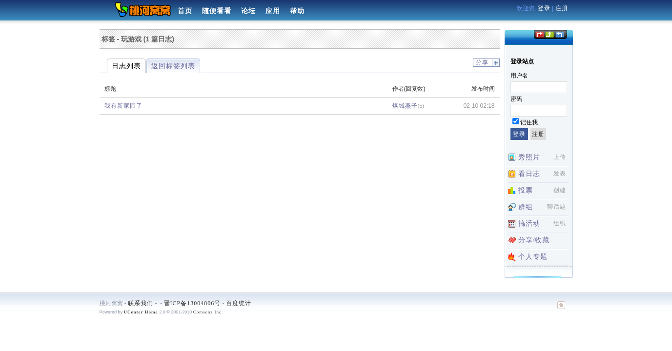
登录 (544, 8)
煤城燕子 (405, 105)
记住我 (529, 122)
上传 (559, 157)
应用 (272, 11)
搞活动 (529, 223)
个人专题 (533, 256)
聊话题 (556, 206)
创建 (559, 190)
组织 (559, 223)
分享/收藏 (534, 240)
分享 (482, 62)
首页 (185, 11)
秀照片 (529, 157)
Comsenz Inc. (208, 312)
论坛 (248, 11)
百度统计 (238, 303)
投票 (525, 190)
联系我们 (140, 303)
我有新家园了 (123, 105)
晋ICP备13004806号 (192, 303)
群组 (525, 207)
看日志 (529, 173)
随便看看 (216, 11)
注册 (561, 8)
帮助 (297, 11)
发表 (559, 173)
